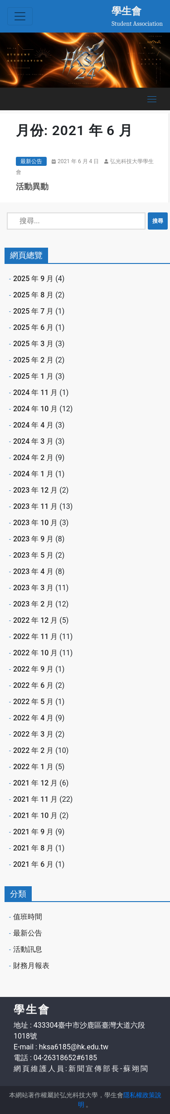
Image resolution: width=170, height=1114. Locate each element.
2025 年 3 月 (33, 343)
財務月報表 (31, 965)
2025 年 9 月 (33, 278)
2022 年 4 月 (33, 718)
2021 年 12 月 (35, 783)
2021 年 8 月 (33, 848)
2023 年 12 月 (35, 490)
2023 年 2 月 (33, 604)
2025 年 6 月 (33, 327)
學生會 (126, 11)
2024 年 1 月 (33, 474)
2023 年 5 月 (33, 555)
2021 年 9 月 (33, 831)
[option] (85, 60)
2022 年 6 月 (33, 685)
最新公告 (31, 161)
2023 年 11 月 (35, 506)
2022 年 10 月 (35, 653)
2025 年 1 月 (33, 376)
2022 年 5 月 (33, 701)
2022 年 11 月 (35, 636)
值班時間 (27, 916)
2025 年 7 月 (33, 311)
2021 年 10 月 (35, 815)
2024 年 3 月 (33, 441)
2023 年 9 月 (33, 539)
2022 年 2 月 (33, 750)
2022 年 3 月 (33, 734)
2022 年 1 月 (33, 766)
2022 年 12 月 (35, 620)
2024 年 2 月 (33, 457)
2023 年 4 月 (33, 571)
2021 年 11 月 (35, 799)
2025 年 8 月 (33, 295)
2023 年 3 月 (33, 587)
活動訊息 (27, 949)
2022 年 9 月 (33, 669)
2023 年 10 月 (35, 522)
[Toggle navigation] (20, 16)
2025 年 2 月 (33, 360)
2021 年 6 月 (33, 864)
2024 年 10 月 (35, 408)
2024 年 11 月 (35, 392)
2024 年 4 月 (33, 425)
